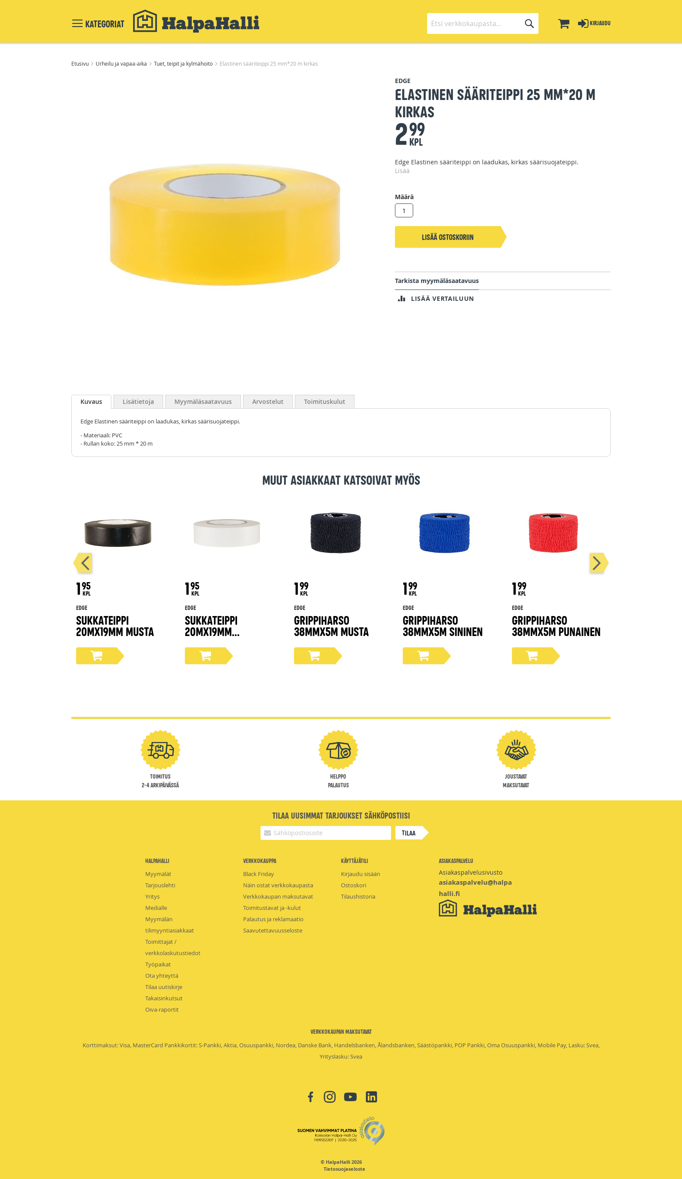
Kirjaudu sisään (360, 874)
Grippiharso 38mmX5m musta (331, 625)
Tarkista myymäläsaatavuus (437, 280)
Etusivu (80, 63)
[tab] (91, 402)
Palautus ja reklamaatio (273, 919)
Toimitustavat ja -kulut (272, 908)
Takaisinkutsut (164, 998)
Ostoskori (353, 885)
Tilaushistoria (358, 896)
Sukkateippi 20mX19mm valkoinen (211, 631)
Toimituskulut (324, 401)
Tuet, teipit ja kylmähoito (184, 63)
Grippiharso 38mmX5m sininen (443, 625)
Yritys (152, 896)
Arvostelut (268, 401)
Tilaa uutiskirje (163, 987)
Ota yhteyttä (161, 975)
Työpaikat (158, 964)
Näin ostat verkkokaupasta (278, 885)
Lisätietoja (138, 401)
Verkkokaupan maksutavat (278, 896)
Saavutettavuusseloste (272, 930)
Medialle (156, 908)
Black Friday (258, 874)
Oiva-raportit (162, 1009)
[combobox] (482, 23)
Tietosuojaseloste (344, 1169)
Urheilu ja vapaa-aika (122, 63)
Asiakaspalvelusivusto (470, 872)
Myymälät (158, 874)
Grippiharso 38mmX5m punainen (556, 625)
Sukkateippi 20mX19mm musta (115, 625)
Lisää (402, 171)
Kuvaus (91, 401)
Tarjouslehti (160, 885)
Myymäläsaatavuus (203, 401)
